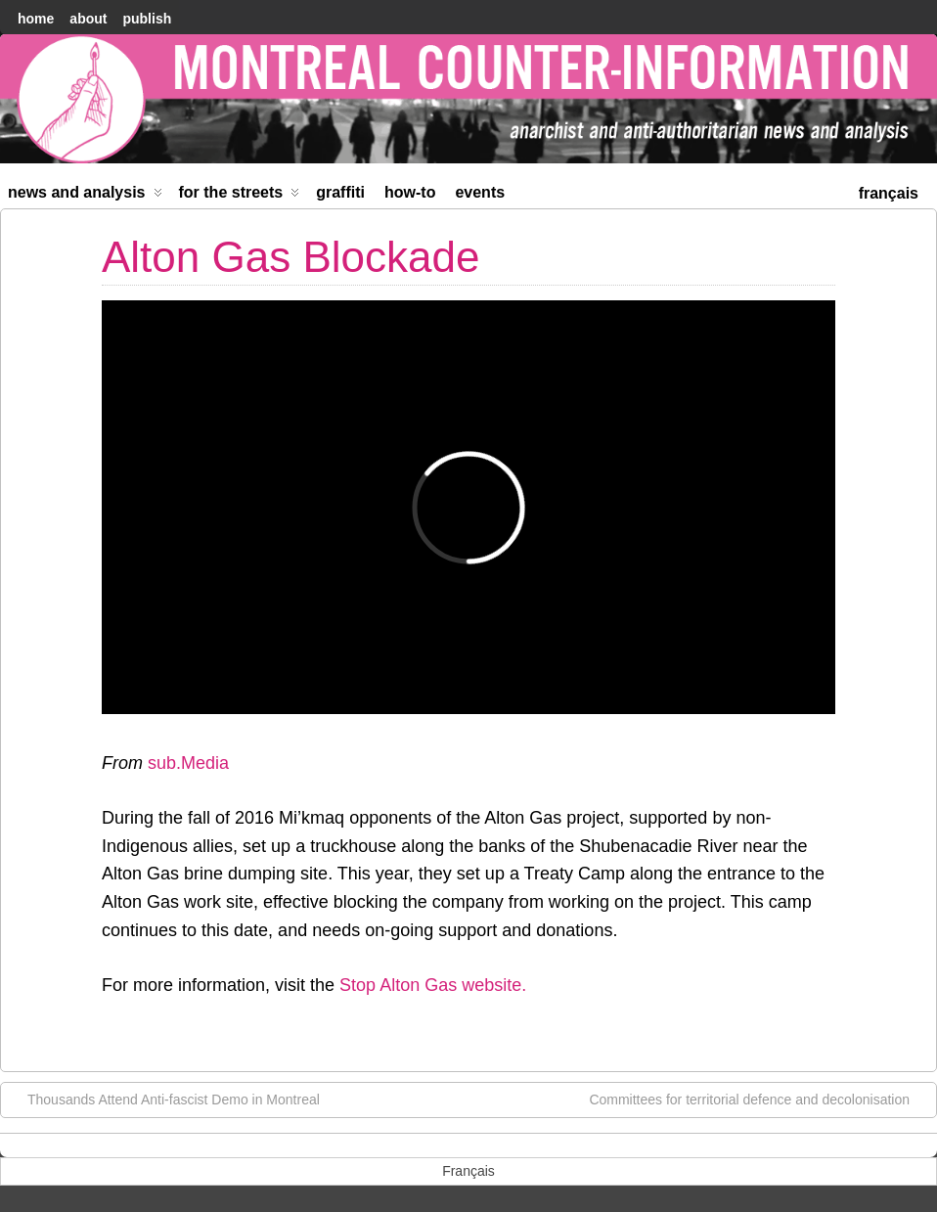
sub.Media (188, 763)
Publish (146, 18)
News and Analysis (85, 196)
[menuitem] (888, 191)
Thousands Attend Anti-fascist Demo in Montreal (164, 1098)
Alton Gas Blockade (290, 257)
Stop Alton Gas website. (432, 985)
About (88, 18)
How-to (409, 192)
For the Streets (239, 196)
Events (480, 192)
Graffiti (340, 192)
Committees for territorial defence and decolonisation (759, 1098)
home (36, 18)
